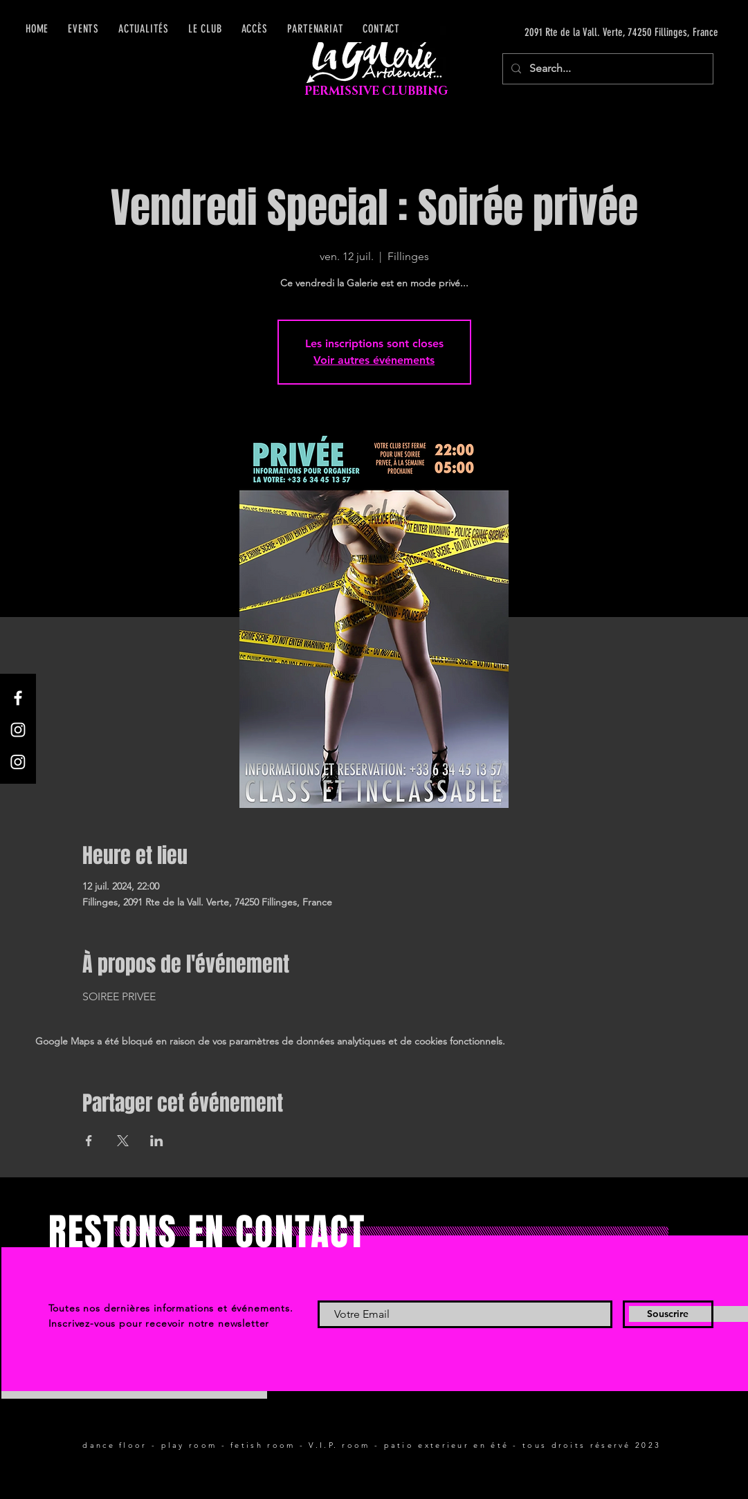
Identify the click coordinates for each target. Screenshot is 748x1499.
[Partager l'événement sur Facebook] (88, 1140)
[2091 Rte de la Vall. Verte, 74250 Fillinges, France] (587, 32)
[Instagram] (18, 729)
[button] (255, 28)
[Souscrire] (668, 1314)
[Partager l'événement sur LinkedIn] (156, 1140)
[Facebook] (18, 698)
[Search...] (606, 69)
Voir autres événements (374, 360)
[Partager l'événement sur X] (122, 1140)
